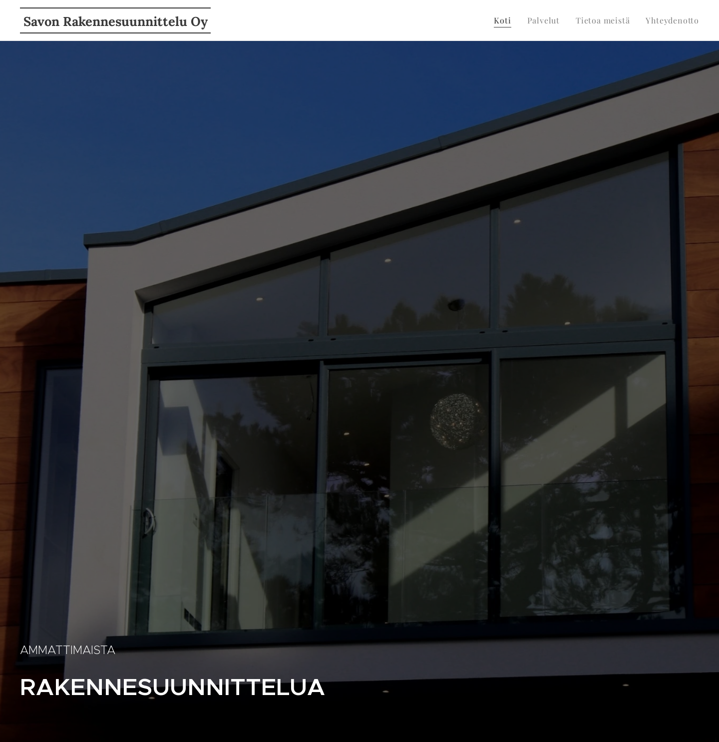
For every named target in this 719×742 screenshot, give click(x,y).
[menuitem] (505, 20)
